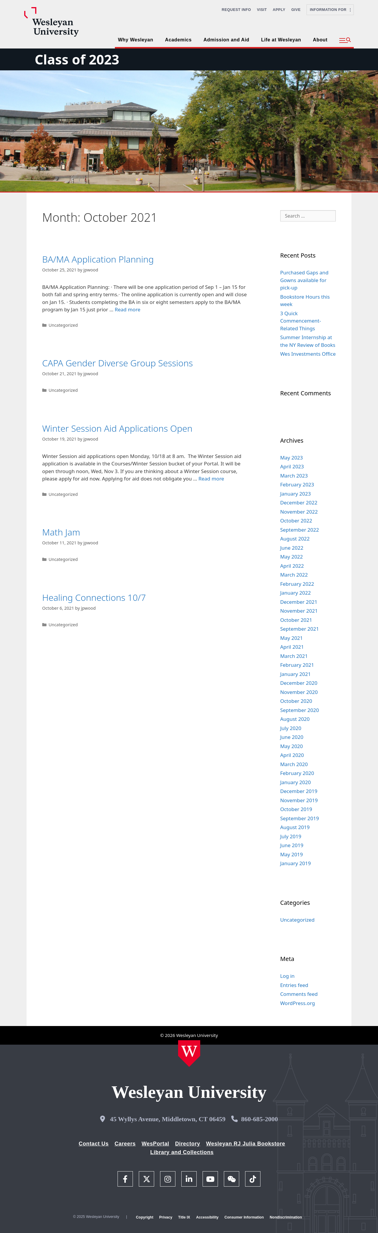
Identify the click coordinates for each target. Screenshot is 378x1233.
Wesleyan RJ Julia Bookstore (245, 1144)
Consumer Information (244, 1217)
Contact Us (94, 1144)
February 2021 (297, 664)
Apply (279, 10)
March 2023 (294, 475)
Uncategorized (63, 325)
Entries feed (294, 985)
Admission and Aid (226, 39)
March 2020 (294, 764)
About (320, 39)
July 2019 (291, 836)
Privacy (165, 1217)
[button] (345, 40)
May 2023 (291, 457)
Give (296, 10)
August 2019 (295, 827)
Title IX (184, 1217)
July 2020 (291, 728)
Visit (262, 10)
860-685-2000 (259, 1119)
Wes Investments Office (308, 353)
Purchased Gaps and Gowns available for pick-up (304, 280)
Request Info (236, 10)
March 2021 (294, 656)
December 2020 (298, 682)
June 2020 (292, 737)
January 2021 (295, 674)
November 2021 (299, 610)
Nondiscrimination (286, 1217)
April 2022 (292, 565)
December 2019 (298, 791)
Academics (178, 39)
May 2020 (291, 746)
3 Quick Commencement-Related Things (300, 321)
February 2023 (297, 484)
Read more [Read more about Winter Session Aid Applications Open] (211, 478)
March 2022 (294, 574)
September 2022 (299, 529)
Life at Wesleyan (281, 39)
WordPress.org (297, 1003)
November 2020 (299, 692)
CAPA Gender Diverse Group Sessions (117, 363)
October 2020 (296, 701)
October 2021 (296, 619)
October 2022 (296, 520)
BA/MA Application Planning (98, 259)
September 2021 (299, 628)
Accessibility (207, 1217)
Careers (125, 1144)
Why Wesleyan (135, 39)
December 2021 (298, 601)
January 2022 (295, 592)
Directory (187, 1144)
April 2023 (292, 466)
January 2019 (295, 863)
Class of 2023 (77, 59)
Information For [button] (330, 10)
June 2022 (292, 547)
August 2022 (295, 538)
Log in (287, 976)
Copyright (144, 1217)
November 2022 (299, 511)
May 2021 (291, 638)
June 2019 (292, 845)
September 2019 (299, 818)
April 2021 (292, 646)
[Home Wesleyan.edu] (189, 1053)
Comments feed (299, 994)
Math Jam (61, 532)
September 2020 (299, 710)
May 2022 (291, 556)
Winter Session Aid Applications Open (117, 428)
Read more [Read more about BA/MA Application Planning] (127, 309)
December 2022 (298, 502)
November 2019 (299, 800)
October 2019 (296, 809)
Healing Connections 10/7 (94, 597)
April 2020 (292, 755)
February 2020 (297, 773)
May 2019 (291, 854)
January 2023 (295, 493)
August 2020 (295, 719)
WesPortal (155, 1144)
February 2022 (297, 583)
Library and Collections (182, 1152)
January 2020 (295, 782)
